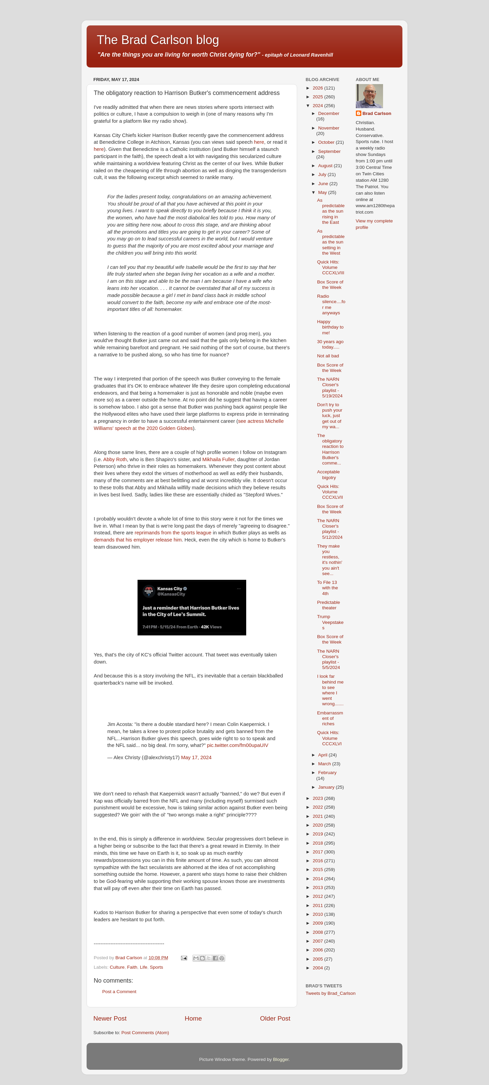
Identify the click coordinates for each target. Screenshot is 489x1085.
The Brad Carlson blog (158, 40)
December (328, 113)
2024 (318, 105)
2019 (318, 833)
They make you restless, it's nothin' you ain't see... (329, 560)
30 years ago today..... (330, 344)
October (327, 142)
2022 (318, 807)
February (327, 772)
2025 (318, 96)
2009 (318, 923)
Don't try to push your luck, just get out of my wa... (329, 415)
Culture (117, 967)
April (323, 754)
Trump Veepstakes (330, 622)
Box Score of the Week (330, 284)
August (326, 165)
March (325, 763)
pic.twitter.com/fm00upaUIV (238, 745)
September (329, 151)
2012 (318, 896)
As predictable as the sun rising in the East (331, 211)
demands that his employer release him (138, 539)
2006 (318, 949)
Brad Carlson (377, 113)
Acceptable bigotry (328, 474)
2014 (318, 878)
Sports (156, 967)
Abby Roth (115, 459)
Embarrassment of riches (330, 718)
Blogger (281, 1059)
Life (143, 967)
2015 (318, 869)
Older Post (275, 1018)
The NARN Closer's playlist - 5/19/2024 (330, 387)
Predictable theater (328, 605)
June (323, 183)
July (323, 174)
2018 (318, 843)
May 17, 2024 (196, 757)
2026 (318, 88)
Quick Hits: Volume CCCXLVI (329, 738)
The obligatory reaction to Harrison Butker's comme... (330, 449)
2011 (318, 905)
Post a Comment (119, 991)
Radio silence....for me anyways (331, 304)
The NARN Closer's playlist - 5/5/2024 (328, 659)
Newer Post (110, 1018)
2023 (318, 798)
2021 (318, 816)
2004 (318, 967)
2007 (318, 941)
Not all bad (328, 355)
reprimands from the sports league (172, 532)
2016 (318, 860)
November (328, 128)
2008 (318, 932)
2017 (318, 851)
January (327, 787)
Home (193, 1018)
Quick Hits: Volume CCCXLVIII (330, 267)
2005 (318, 959)
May (323, 192)
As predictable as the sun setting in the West (331, 242)
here (259, 142)
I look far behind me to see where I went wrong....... (330, 690)
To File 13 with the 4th (327, 588)
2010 (318, 914)
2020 (318, 825)
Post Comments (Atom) (145, 1032)
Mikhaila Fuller (218, 459)
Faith (132, 967)
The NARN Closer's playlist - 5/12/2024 (330, 529)
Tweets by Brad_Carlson (331, 993)
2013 (318, 887)
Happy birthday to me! (330, 327)
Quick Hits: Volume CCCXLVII (330, 492)
